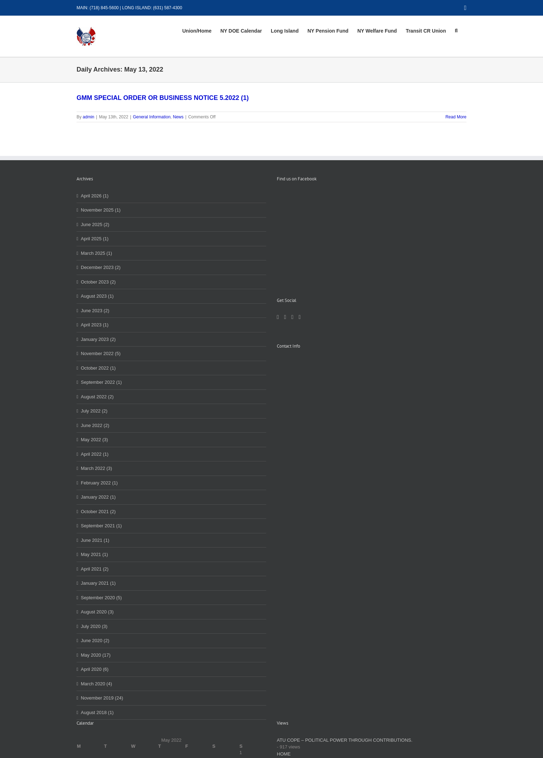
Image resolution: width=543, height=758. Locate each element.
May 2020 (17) (96, 655)
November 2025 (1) (101, 210)
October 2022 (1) (98, 368)
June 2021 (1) (95, 540)
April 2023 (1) (94, 324)
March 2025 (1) (96, 253)
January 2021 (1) (98, 583)
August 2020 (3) (97, 611)
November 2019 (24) (102, 698)
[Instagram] (292, 237)
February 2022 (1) (99, 482)
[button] (456, 31)
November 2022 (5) (101, 353)
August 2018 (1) (97, 712)
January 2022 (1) (98, 497)
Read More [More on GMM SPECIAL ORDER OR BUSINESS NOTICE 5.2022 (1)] (456, 116)
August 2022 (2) (97, 396)
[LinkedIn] (285, 237)
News (178, 116)
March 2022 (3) (96, 468)
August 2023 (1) (97, 296)
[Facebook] (278, 237)
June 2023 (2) (95, 310)
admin (88, 116)
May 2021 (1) (94, 554)
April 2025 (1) (94, 238)
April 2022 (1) (94, 454)
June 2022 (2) (95, 425)
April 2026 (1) (94, 195)
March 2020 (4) (96, 683)
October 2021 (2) (98, 511)
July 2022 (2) (94, 411)
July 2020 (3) (94, 626)
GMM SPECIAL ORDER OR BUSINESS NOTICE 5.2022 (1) (163, 97)
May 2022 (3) (94, 439)
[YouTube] (299, 237)
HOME (284, 754)
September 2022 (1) (101, 382)
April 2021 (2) (94, 569)
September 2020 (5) (101, 597)
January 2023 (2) (98, 339)
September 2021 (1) (101, 525)
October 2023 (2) (98, 282)
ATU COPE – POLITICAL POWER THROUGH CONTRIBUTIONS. (345, 740)
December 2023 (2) (101, 267)
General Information (151, 116)
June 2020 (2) (95, 640)
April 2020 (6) (94, 669)
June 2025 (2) (95, 224)
